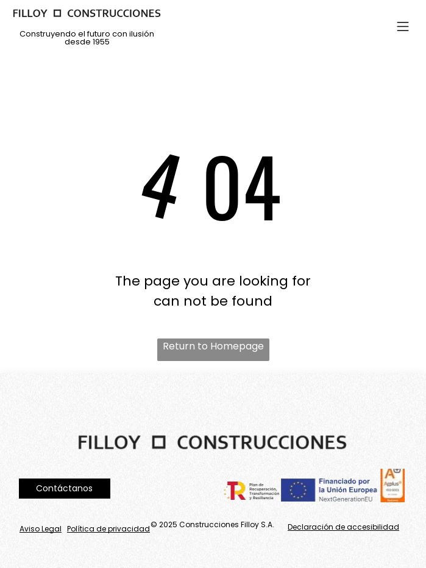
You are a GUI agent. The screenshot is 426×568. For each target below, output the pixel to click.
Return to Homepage (213, 346)
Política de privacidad (108, 529)
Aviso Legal (41, 529)
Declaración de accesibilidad (343, 527)
